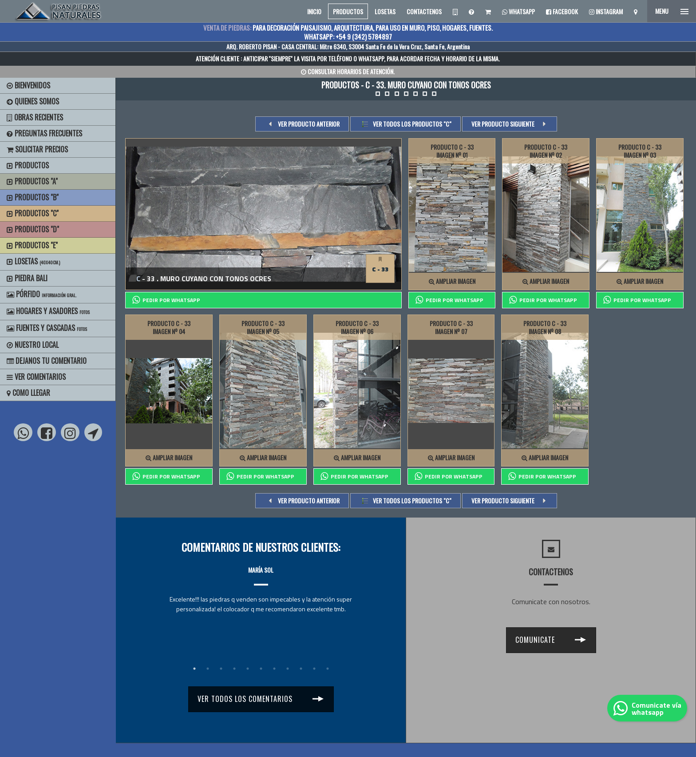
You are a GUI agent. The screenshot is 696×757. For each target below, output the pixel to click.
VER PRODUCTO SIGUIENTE (502, 123)
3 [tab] (221, 668)
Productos (28, 165)
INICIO (314, 11)
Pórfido (41, 294)
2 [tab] (207, 668)
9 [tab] (301, 668)
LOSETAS (385, 11)
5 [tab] (247, 668)
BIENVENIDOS (28, 85)
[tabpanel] (261, 581)
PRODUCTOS (348, 11)
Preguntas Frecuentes (44, 133)
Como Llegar (28, 392)
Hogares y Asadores (48, 311)
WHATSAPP (371, 58)
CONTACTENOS (424, 11)
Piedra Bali (27, 278)
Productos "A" (32, 181)
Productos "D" (33, 229)
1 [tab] (194, 668)
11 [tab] (327, 668)
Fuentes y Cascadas (47, 328)
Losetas (33, 261)
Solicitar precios (37, 149)
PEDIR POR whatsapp (166, 300)
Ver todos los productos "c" (412, 123)
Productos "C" (33, 213)
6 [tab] (261, 668)
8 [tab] (287, 668)
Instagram (606, 11)
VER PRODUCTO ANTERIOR (309, 123)
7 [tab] (274, 668)
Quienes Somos (33, 101)
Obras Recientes (35, 117)
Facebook (562, 11)
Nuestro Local (33, 344)
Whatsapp (518, 11)
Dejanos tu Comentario (47, 360)
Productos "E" (32, 245)
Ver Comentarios (36, 376)
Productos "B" (33, 197)
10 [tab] (314, 668)
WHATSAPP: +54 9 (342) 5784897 (348, 36)
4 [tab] (234, 668)
